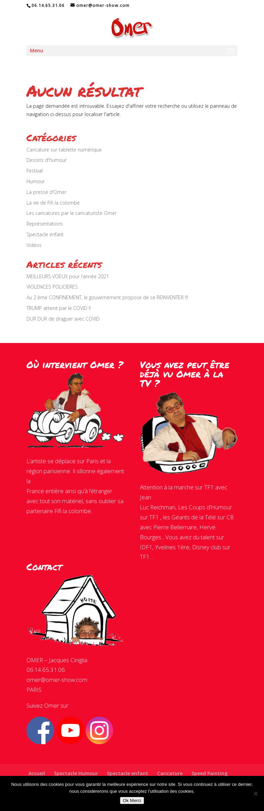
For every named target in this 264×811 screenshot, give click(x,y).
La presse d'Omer (46, 192)
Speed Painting (209, 773)
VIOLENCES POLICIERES (52, 286)
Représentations (44, 223)
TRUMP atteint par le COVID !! (58, 308)
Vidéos (34, 245)
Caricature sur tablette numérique (64, 149)
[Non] (255, 793)
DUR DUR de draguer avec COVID (63, 318)
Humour (35, 181)
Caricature (170, 773)
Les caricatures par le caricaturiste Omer (71, 213)
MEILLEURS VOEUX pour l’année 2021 (67, 276)
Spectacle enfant (45, 234)
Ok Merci (132, 800)
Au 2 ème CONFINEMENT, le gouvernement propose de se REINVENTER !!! (107, 297)
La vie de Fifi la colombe (53, 202)
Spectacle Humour (76, 773)
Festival (34, 170)
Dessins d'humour (46, 160)
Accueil (37, 773)
